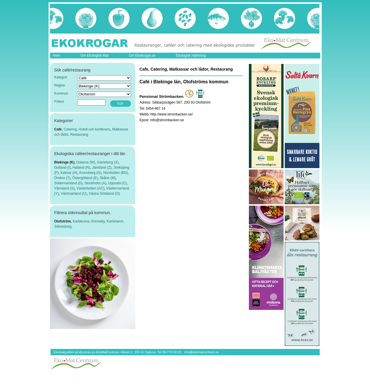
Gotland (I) (62, 167)
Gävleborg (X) (108, 162)
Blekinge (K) (64, 162)
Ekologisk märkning (191, 56)
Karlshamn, (115, 221)
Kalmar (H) (69, 173)
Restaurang (79, 135)
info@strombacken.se (167, 120)
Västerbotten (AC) (90, 188)
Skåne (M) (108, 178)
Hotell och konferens (94, 129)
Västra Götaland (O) (104, 194)
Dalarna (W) (85, 162)
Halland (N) (81, 167)
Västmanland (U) (74, 194)
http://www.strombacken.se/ (171, 114)
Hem (56, 56)
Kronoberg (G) (90, 173)
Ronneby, (99, 221)
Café (58, 129)
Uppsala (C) (117, 183)
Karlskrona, (82, 221)
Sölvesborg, (63, 227)
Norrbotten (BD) (115, 173)
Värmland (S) (64, 188)
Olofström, (63, 221)
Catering (70, 129)
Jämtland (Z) (101, 167)
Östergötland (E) (85, 178)
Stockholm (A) (95, 183)
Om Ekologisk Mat (94, 56)
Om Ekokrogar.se (142, 56)
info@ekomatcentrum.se (201, 352)
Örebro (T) (62, 178)
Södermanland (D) (68, 183)
